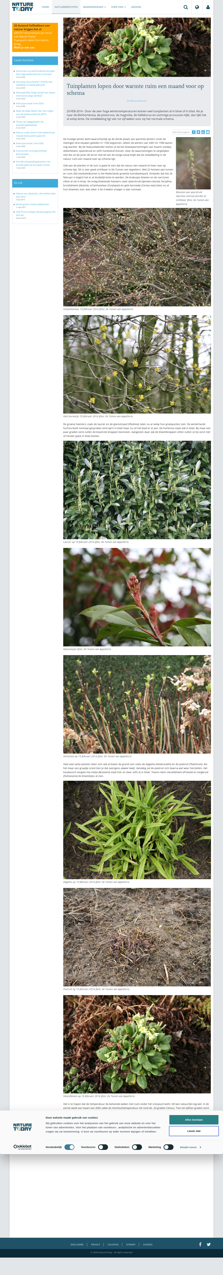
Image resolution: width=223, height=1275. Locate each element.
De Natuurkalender (137, 100)
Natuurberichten (66, 7)
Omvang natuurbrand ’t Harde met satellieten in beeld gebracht (34, 83)
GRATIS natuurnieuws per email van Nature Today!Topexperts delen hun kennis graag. (33, 40)
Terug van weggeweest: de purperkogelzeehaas (29, 123)
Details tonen (188, 1268)
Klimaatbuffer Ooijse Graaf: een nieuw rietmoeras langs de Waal (35, 94)
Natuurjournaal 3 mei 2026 (30, 103)
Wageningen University (180, 1122)
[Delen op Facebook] (193, 132)
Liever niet (193, 1252)
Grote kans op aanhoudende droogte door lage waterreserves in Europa (35, 72)
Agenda (136, 7)
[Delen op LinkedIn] (203, 132)
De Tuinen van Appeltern (105, 1122)
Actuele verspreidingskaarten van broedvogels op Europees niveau (33, 163)
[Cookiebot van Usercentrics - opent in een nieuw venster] (22, 1268)
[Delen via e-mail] (208, 132)
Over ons (118, 7)
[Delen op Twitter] (198, 132)
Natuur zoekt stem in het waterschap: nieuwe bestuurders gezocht (35, 134)
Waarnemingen (94, 7)
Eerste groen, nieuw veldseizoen (32, 204)
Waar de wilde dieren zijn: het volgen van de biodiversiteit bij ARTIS (35, 112)
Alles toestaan (194, 1240)
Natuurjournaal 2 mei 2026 (30, 143)
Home (45, 7)
